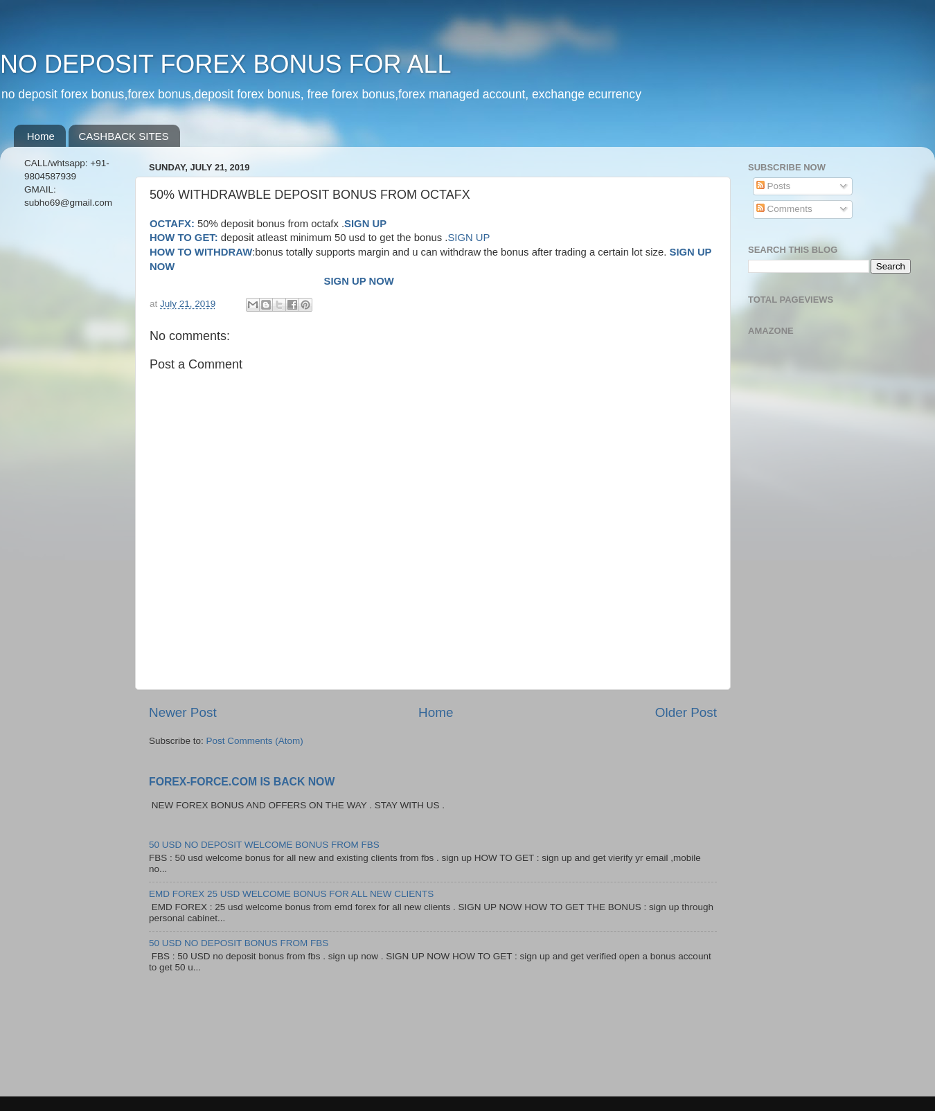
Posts (773, 186)
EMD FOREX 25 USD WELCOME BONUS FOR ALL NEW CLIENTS (291, 894)
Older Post (686, 712)
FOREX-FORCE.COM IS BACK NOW (242, 782)
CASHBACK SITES (124, 136)
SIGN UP (468, 237)
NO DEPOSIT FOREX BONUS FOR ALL (225, 64)
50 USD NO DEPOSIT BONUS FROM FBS (238, 943)
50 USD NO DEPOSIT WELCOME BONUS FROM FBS (264, 844)
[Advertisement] (71, 438)
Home (41, 136)
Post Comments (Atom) (254, 741)
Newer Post (183, 712)
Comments (784, 209)
